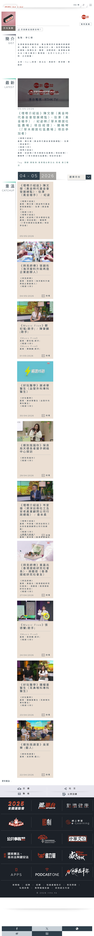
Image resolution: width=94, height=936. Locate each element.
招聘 (29, 885)
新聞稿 (17, 885)
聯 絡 (26, 794)
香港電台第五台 (46, 163)
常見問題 (72, 885)
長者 (58, 163)
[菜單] (90, 4)
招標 (39, 885)
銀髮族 (33, 163)
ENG (75, 5)
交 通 (26, 788)
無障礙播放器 (43, 888)
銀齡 (26, 163)
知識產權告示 (54, 885)
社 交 (72, 788)
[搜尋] (83, 4)
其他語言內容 (63, 888)
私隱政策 (24, 888)
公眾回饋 (72, 794)
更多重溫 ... (7, 781)
